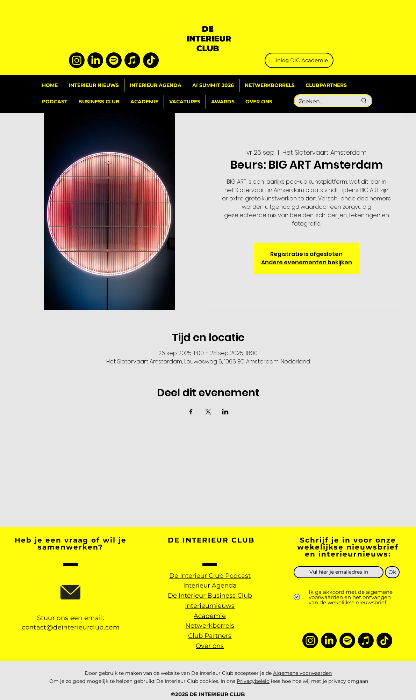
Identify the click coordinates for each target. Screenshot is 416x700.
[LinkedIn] (95, 60)
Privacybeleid (253, 681)
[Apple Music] (132, 60)
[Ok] (392, 572)
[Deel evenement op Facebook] (191, 411)
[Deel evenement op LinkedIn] (225, 411)
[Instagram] (77, 60)
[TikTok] (151, 60)
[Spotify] (114, 60)
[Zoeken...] (323, 102)
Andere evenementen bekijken (306, 262)
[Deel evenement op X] (208, 411)
